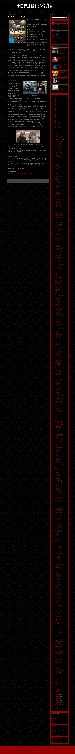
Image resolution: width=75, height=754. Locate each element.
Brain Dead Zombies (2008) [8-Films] (59, 301)
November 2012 (59, 131)
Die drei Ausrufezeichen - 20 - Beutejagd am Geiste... (59, 440)
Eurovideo (19, 173)
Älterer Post (44, 181)
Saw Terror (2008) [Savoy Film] (59, 422)
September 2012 (59, 136)
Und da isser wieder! (58, 667)
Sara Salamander (56, 732)
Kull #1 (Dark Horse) (58, 218)
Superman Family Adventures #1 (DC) (59, 317)
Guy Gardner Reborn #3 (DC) (59, 552)
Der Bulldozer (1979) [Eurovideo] (58, 613)
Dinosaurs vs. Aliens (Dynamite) (58, 290)
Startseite (11, 10)
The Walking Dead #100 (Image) (59, 685)
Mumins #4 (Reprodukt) (58, 297)
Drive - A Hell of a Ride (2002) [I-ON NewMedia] (59, 258)
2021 (55, 108)
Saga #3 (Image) (59, 424)
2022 (55, 106)
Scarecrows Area (56, 735)
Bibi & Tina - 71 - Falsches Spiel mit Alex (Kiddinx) (59, 336)
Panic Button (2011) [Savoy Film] (58, 169)
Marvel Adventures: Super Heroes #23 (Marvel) (58, 356)
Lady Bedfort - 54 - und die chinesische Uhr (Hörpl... (59, 689)
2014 (55, 122)
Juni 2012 (57, 694)
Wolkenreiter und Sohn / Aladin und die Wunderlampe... (59, 240)
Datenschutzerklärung (34, 10)
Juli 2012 (57, 141)
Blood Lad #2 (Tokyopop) (58, 431)
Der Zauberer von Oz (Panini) (59, 609)
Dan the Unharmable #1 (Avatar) (59, 181)
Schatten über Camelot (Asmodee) (58, 364)
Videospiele (55, 41)
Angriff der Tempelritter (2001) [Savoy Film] (58, 385)
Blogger (54, 751)
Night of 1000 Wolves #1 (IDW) (58, 375)
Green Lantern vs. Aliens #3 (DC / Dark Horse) (59, 509)
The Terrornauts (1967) (58, 571)
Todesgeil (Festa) (59, 450)
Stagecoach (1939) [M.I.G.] (59, 221)
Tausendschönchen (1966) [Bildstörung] (59, 250)
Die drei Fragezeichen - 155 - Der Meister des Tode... (59, 520)
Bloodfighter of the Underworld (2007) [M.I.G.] (59, 394)
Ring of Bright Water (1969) (58, 313)
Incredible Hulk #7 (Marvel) (59, 172)
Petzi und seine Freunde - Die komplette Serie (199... (59, 198)
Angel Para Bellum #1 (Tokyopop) (59, 418)
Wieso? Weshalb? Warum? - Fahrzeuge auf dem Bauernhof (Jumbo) (62, 88)
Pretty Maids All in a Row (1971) (59, 589)
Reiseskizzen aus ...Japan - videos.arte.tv (59, 144)
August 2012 (58, 139)
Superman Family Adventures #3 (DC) (59, 269)
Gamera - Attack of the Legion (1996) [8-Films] (59, 447)
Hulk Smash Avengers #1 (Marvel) (58, 502)
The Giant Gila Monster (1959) (59, 505)
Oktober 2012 (58, 134)
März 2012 (57, 700)
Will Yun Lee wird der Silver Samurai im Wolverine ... (59, 672)
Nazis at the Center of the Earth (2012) (58, 497)
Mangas (54, 31)
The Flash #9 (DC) (59, 236)
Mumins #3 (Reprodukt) (58, 478)
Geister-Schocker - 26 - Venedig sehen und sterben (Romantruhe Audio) (59, 51)
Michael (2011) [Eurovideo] (58, 352)
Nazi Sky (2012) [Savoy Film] (58, 148)
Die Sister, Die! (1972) (58, 528)
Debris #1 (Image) (59, 281)
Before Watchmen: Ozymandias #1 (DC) (59, 152)
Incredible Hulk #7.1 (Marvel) (58, 305)
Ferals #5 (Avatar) (59, 444)
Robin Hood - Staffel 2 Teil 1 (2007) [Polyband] (58, 285)
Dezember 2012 (59, 127)
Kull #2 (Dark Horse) (58, 203)
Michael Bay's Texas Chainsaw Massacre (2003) (58, 342)
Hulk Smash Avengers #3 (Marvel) (58, 398)
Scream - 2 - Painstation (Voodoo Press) (59, 164)
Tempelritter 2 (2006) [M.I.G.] (59, 294)
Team (18, 10)
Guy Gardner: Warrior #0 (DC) (59, 411)
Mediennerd (55, 723)
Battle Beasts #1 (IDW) (58, 484)
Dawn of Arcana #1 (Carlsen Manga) (58, 254)
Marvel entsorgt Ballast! (58, 682)
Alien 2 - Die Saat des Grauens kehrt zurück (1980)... (59, 489)
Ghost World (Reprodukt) (58, 210)
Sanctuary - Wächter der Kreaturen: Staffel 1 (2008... (58, 558)
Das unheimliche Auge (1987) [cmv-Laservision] (62, 80)
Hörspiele (54, 29)
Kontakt (24, 10)
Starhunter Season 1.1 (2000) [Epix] (58, 321)
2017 (55, 116)
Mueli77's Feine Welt (57, 728)
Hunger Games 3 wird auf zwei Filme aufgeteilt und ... (59, 653)
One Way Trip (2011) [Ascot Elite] (61, 66)
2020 (55, 110)
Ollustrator (42, 751)
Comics (54, 24)
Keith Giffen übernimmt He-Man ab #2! (59, 658)
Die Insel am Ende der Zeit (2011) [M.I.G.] (59, 435)
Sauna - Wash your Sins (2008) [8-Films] (59, 415)
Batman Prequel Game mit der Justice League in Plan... (59, 663)
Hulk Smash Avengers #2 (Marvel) (58, 245)
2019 (55, 112)
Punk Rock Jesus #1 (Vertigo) (59, 524)
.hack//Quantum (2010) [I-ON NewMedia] (58, 233)
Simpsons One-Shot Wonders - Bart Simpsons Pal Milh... (59, 640)
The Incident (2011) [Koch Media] (58, 278)
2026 (55, 98)
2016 (55, 118)
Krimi (27, 173)
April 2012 (57, 698)
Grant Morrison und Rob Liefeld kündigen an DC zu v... (59, 263)
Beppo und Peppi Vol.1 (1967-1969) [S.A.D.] (62, 73)
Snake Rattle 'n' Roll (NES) (58, 361)
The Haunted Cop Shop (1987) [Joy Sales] (59, 207)
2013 (55, 124)
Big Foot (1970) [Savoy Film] (58, 481)
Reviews (31, 173)
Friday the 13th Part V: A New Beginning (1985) (62, 58)
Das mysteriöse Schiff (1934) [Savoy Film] (58, 402)
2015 (55, 120)
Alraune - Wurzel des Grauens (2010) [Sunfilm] (59, 214)
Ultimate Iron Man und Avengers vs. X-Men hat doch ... (59, 593)
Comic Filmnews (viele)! (58, 633)
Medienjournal (55, 720)
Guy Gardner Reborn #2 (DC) (59, 636)
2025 (55, 100)
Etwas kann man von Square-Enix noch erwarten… (59, 618)
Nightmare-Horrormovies (58, 730)
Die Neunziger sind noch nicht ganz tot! (59, 623)
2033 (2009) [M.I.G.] (57, 475)
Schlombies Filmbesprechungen (56, 740)
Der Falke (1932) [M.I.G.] (59, 160)
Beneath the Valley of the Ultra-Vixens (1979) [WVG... (59, 580)
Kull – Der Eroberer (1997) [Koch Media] (59, 156)
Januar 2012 (58, 704)
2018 (55, 114)
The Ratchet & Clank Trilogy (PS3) (58, 407)
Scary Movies (55, 737)
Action (14, 173)
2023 (55, 104)
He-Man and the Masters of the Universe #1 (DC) (59, 532)
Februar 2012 (58, 702)
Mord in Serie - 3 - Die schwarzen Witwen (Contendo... (59, 379)
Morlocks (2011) (58, 644)
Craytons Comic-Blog (57, 716)
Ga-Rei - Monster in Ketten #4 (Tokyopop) (59, 348)
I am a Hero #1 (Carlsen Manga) (58, 575)
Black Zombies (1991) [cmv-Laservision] (58, 514)
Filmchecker (55, 718)
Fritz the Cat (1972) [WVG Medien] (58, 606)
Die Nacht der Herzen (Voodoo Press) (59, 458)
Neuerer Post (12, 181)
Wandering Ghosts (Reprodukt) (59, 568)
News (53, 34)
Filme (23, 173)
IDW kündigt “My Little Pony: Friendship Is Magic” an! (58, 628)
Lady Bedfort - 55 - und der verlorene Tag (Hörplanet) (59, 563)
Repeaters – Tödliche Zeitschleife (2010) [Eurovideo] (58, 547)
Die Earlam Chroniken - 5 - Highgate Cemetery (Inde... (59, 600)
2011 (55, 706)
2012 (55, 126)
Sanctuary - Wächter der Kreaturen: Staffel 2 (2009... (58, 192)
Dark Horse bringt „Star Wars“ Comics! (59, 648)
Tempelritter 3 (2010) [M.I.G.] (59, 229)
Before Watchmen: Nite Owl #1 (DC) (59, 225)
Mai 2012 (57, 696)
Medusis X (54, 725)
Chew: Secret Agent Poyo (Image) (58, 585)
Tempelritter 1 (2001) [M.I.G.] (59, 328)
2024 (55, 102)
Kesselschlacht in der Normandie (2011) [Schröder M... (59, 369)
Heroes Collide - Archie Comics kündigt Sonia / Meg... (59, 677)
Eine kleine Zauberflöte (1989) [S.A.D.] (59, 428)
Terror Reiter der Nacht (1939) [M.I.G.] (58, 176)
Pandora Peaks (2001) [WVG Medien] (58, 537)
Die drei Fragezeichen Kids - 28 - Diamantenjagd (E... (59, 470)
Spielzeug (54, 38)
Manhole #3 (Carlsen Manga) (57, 542)
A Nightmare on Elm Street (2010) (58, 454)
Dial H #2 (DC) (58, 275)
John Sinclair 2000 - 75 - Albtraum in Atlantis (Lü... (59, 309)
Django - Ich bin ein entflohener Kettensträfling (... (59, 463)
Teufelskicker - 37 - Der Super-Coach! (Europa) (59, 186)
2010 (55, 708)
